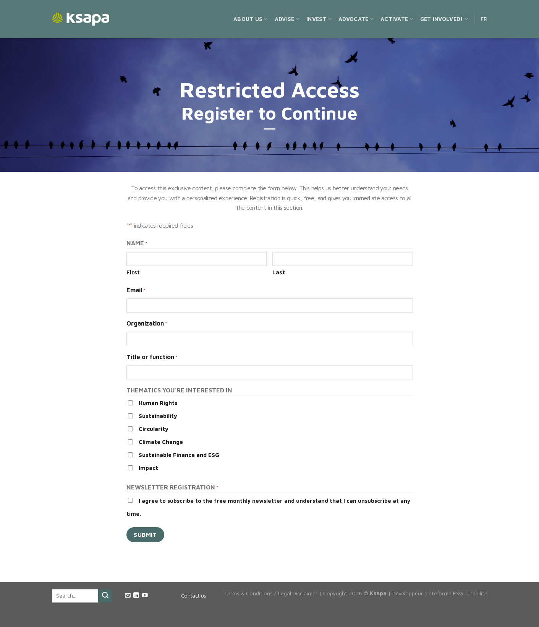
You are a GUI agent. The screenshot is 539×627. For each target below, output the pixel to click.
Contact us (193, 595)
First (133, 272)
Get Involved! (444, 19)
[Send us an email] (128, 596)
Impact (148, 468)
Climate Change (161, 442)
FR (484, 19)
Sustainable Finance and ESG (179, 455)
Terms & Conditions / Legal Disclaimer (270, 593)
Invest (319, 19)
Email (135, 291)
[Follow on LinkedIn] (136, 596)
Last (278, 272)
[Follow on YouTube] (145, 596)
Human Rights (158, 403)
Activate (396, 19)
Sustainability (158, 416)
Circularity (153, 429)
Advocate (356, 19)
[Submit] (105, 596)
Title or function (151, 357)
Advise (287, 19)
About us (250, 19)
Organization (146, 324)
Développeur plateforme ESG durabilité (439, 593)
